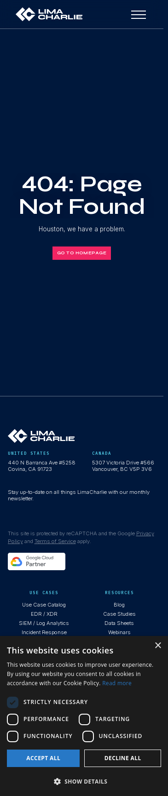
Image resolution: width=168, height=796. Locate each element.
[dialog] (84, 716)
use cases (43, 592)
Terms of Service (55, 541)
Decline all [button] (122, 758)
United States (29, 453)
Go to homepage (81, 253)
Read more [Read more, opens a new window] (117, 683)
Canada (101, 453)
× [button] (157, 645)
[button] (84, 781)
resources (119, 592)
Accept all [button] (43, 758)
